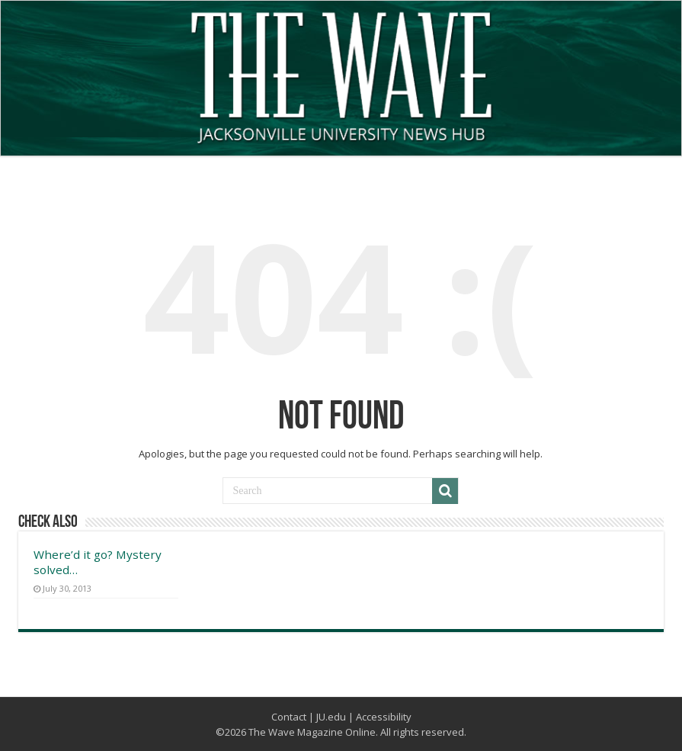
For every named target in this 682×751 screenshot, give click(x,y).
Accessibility (383, 717)
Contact (288, 717)
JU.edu (331, 717)
